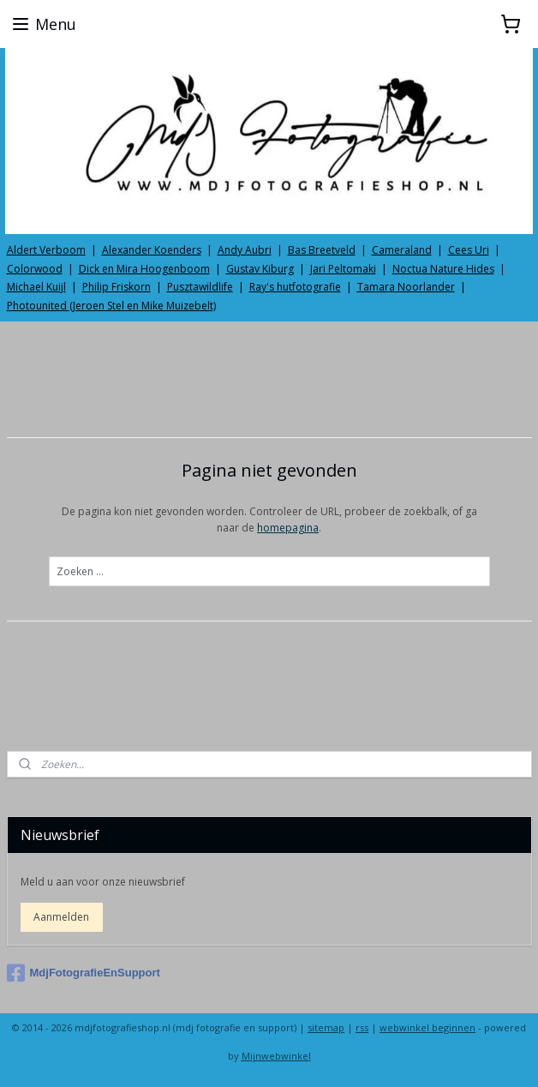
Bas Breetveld (322, 250)
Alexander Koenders (151, 250)
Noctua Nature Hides (443, 268)
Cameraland (402, 250)
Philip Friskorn (116, 286)
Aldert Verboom (46, 250)
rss (362, 1027)
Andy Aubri (245, 250)
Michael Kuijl (36, 286)
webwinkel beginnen (427, 1027)
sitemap (326, 1027)
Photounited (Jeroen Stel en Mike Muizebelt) (111, 305)
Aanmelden (61, 917)
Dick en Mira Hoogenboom (144, 268)
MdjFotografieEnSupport (83, 973)
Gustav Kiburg (260, 268)
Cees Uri (468, 250)
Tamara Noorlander (406, 286)
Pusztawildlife (200, 286)
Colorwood (35, 268)
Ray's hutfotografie (295, 286)
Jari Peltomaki (343, 268)
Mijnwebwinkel (276, 1055)
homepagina (288, 528)
